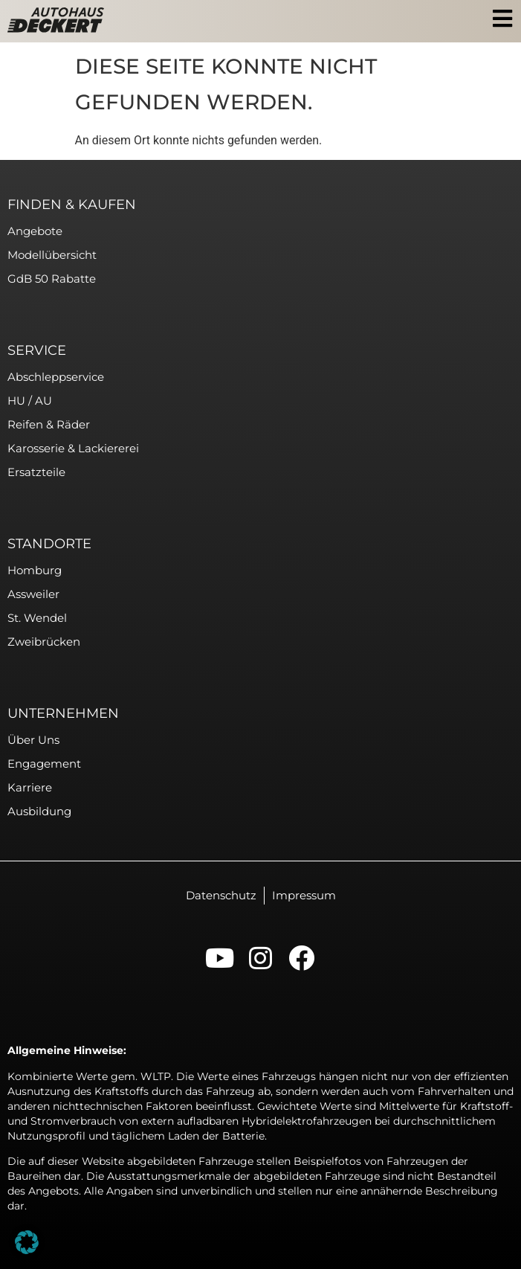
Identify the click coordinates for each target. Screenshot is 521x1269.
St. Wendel (37, 618)
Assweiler (33, 594)
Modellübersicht (52, 255)
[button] (27, 1242)
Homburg (34, 570)
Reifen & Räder (48, 424)
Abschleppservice (55, 377)
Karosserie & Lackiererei (73, 448)
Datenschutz (221, 895)
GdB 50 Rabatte (51, 279)
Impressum (304, 895)
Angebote (34, 231)
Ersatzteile (36, 472)
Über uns (33, 740)
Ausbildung (39, 811)
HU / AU (29, 400)
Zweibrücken (43, 641)
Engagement (44, 763)
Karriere (29, 787)
